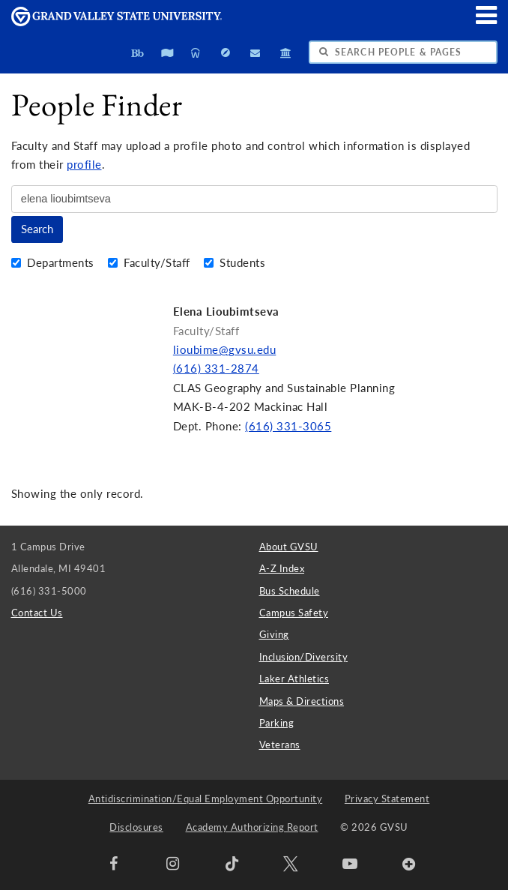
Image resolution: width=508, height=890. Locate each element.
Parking (276, 723)
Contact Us (37, 613)
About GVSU (288, 547)
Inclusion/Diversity (303, 657)
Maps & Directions (302, 701)
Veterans (279, 745)
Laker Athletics (294, 679)
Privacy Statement (387, 799)
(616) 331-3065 (288, 426)
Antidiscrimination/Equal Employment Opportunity (205, 799)
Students (235, 262)
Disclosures (136, 827)
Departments (54, 262)
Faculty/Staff (151, 262)
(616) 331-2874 (216, 368)
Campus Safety (294, 613)
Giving (274, 634)
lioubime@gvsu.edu (224, 349)
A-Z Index (282, 568)
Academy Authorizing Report (252, 827)
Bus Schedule (289, 591)
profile (84, 164)
